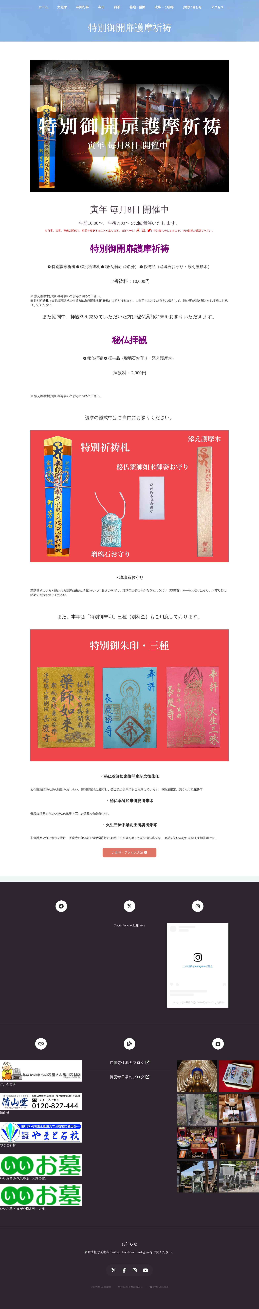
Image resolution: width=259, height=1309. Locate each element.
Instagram (143, 1252)
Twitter (114, 1252)
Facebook (128, 1252)
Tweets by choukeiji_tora (129, 925)
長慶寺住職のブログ (129, 1062)
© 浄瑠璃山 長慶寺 (101, 1286)
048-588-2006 (161, 1286)
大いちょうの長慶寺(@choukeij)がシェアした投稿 (198, 1002)
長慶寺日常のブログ (129, 1077)
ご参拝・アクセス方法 (129, 852)
